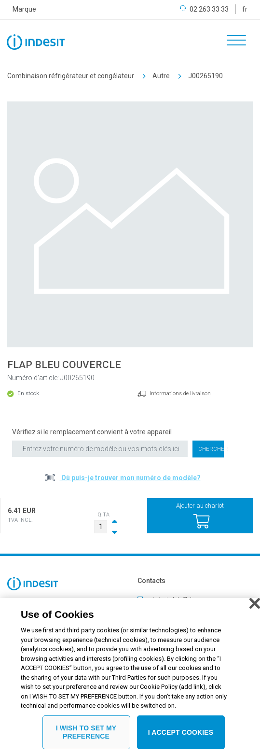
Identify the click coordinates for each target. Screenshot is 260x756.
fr (244, 9)
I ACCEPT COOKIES (181, 732)
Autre (161, 76)
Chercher (211, 449)
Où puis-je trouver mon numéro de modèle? (130, 478)
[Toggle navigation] (233, 41)
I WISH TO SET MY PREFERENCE (86, 732)
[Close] (254, 603)
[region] (130, 677)
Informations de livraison (180, 393)
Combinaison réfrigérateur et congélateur (70, 76)
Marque (24, 9)
